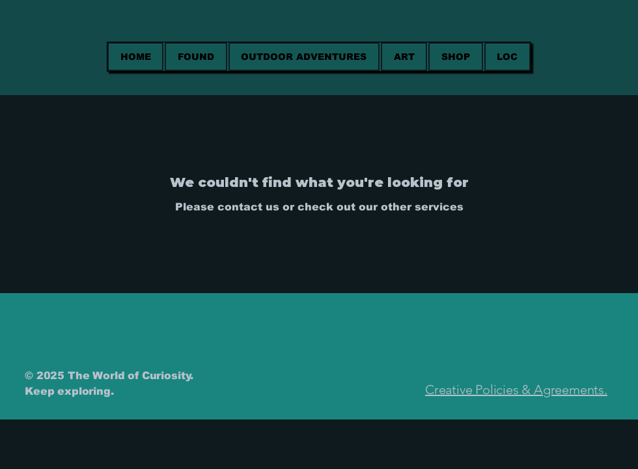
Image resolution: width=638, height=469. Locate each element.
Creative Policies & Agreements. (516, 389)
